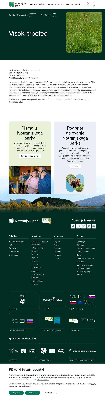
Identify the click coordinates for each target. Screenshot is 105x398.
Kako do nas (36, 268)
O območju (81, 242)
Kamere (57, 258)
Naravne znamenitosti (17, 242)
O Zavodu (80, 245)
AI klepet (34, 284)
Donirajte (78, 4)
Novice (56, 245)
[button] (34, 4)
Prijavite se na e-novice (30, 156)
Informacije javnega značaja (84, 273)
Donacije (75, 166)
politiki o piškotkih (43, 380)
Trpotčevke (45, 15)
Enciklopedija (22, 15)
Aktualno (58, 236)
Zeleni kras (35, 278)
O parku (80, 236)
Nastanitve (35, 254)
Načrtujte (36, 236)
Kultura (11, 245)
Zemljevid (34, 271)
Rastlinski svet (14, 252)
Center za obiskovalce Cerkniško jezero (39, 243)
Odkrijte (12, 15)
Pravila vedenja (37, 281)
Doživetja (34, 261)
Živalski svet (13, 248)
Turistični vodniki (37, 274)
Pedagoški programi (38, 248)
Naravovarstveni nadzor (85, 258)
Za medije (80, 262)
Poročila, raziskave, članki (86, 248)
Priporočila (58, 248)
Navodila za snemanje (85, 265)
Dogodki (57, 242)
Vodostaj (57, 252)
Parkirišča (57, 255)
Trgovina (34, 258)
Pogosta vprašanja (84, 268)
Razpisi (79, 255)
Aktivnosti (35, 264)
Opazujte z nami (83, 252)
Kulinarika (35, 251)
